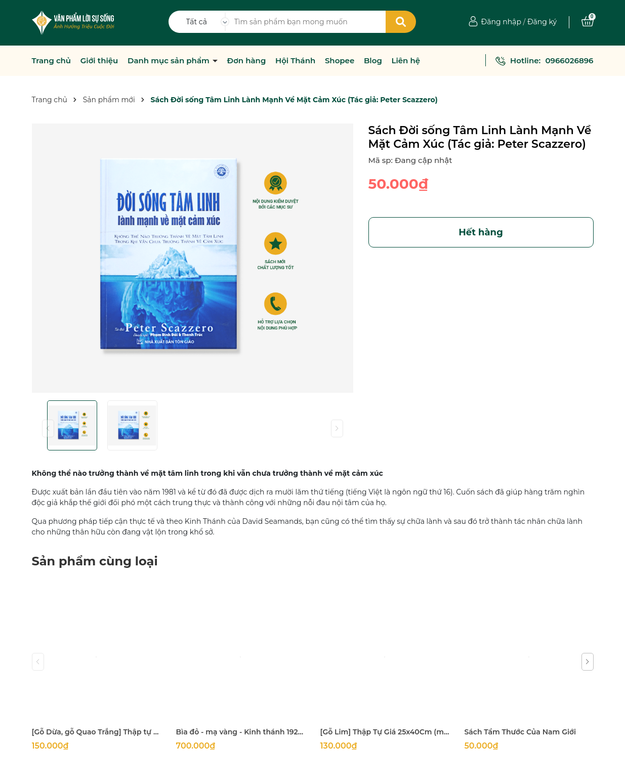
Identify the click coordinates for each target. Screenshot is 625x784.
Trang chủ (51, 60)
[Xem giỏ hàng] (587, 21)
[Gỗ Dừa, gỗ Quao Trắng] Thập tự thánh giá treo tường (96, 731)
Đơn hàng (246, 60)
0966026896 (569, 60)
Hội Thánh (295, 60)
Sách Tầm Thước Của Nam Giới (520, 731)
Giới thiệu (99, 60)
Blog (373, 60)
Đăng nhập (501, 21)
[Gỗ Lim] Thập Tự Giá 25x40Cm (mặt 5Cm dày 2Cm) (384, 731)
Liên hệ (405, 60)
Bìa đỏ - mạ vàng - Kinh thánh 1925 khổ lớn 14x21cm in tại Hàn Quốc (240, 731)
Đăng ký (542, 21)
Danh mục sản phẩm (170, 60)
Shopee (339, 60)
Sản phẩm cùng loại (95, 561)
